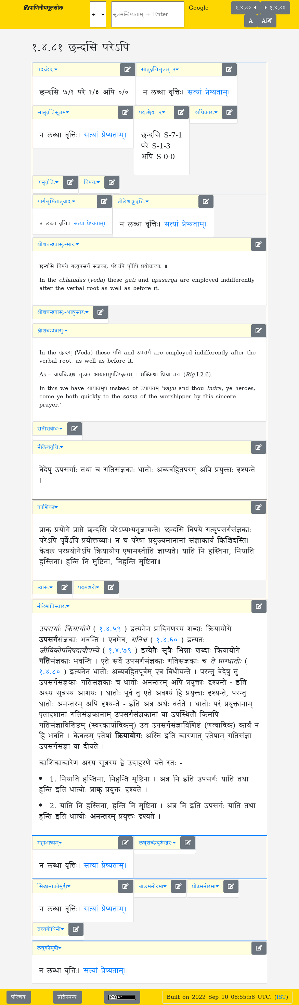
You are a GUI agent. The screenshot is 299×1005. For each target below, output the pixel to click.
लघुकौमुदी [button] (49, 948)
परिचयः (19, 997)
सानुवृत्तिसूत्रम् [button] (53, 112)
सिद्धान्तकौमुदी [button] (53, 886)
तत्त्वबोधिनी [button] (50, 929)
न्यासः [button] (45, 587)
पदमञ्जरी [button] (88, 587)
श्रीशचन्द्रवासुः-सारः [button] (58, 244)
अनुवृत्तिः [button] (47, 182)
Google (198, 8)
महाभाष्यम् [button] (49, 843)
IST (281, 997)
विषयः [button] (92, 182)
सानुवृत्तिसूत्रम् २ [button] (160, 69)
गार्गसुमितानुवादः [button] (56, 201)
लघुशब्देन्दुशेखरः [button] (157, 843)
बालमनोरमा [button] (153, 886)
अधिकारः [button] (206, 112)
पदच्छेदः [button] (47, 69)
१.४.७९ (121, 651)
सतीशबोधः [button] (50, 429)
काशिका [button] (47, 507)
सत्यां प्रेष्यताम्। (208, 92)
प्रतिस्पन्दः (67, 997)
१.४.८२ (275, 8)
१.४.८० (245, 8)
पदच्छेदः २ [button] (152, 112)
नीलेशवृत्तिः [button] (50, 447)
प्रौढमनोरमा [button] (205, 886)
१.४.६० (168, 640)
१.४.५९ (111, 629)
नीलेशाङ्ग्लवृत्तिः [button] (133, 201)
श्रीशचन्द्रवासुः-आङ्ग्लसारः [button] (63, 312)
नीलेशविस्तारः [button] (53, 606)
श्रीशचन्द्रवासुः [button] (52, 331)
